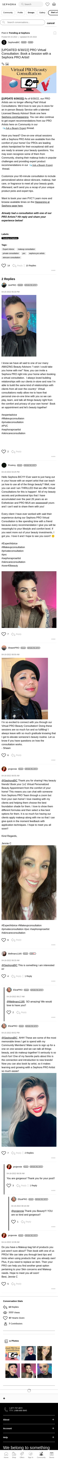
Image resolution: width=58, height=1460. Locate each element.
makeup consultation (26, 249)
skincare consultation (11, 257)
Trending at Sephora (19, 33)
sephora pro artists (36, 253)
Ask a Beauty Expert (16, 128)
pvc (23, 253)
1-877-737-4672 (15, 1408)
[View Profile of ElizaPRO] (21, 989)
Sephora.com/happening (15, 117)
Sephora (9, 4)
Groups (31, 13)
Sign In (30, 1455)
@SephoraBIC (9, 780)
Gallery (42, 13)
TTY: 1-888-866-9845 (18, 1411)
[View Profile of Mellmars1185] (18, 953)
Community (41, 1457)
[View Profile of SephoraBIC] (17, 42)
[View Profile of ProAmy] (15, 465)
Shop (14, 1457)
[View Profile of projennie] (15, 769)
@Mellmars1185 (16, 1001)
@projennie (17, 1211)
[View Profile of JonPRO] (15, 285)
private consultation (11, 253)
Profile (20, 13)
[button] (29, 79)
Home (6, 1457)
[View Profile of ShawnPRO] (17, 647)
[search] (30, 4)
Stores (51, 1457)
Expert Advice (8, 249)
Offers (22, 1457)
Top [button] (4, 1398)
